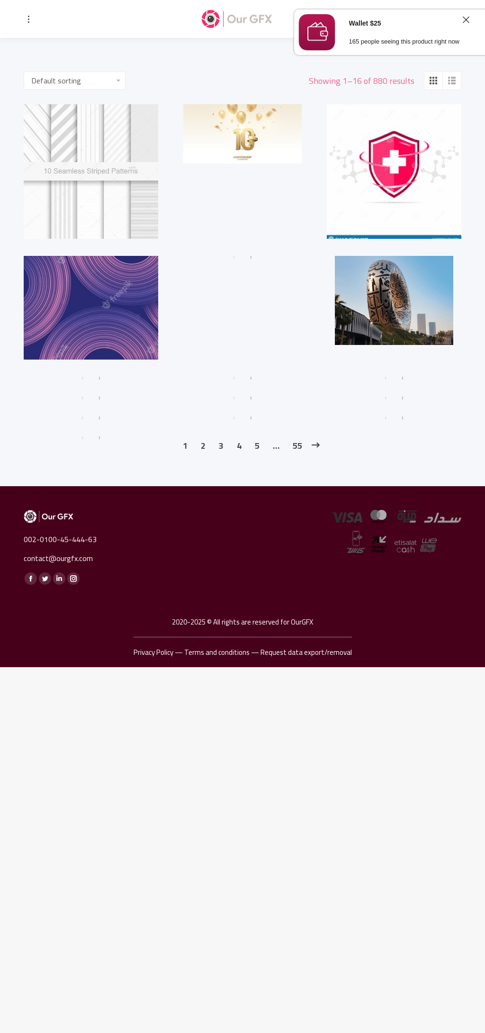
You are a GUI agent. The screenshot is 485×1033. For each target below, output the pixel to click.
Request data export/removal (306, 652)
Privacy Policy (153, 652)
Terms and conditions (217, 652)
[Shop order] (75, 81)
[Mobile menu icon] (29, 19)
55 (297, 445)
